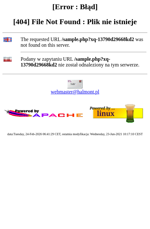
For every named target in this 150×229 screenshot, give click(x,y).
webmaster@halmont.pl (75, 91)
